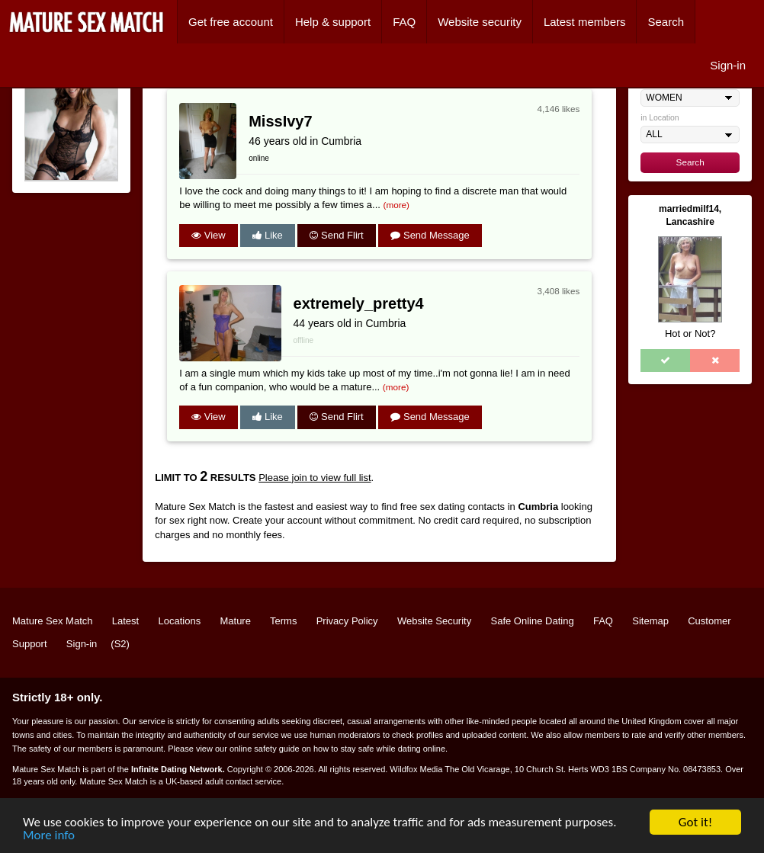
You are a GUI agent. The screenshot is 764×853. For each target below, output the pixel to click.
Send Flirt (336, 235)
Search (665, 21)
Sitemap (650, 621)
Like (267, 235)
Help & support (333, 21)
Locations (180, 621)
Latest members (585, 21)
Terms (283, 621)
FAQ (404, 21)
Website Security (434, 621)
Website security (480, 21)
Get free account (230, 21)
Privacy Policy (347, 621)
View (208, 235)
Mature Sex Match (52, 621)
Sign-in (728, 65)
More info (49, 836)
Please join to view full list (314, 477)
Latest (125, 621)
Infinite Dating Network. (178, 769)
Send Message (429, 235)
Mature (235, 621)
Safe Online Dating (532, 621)
